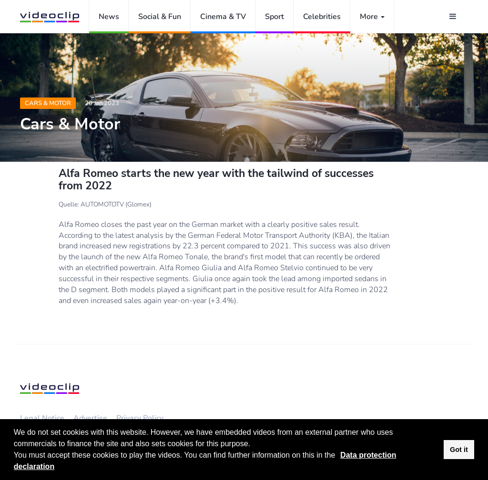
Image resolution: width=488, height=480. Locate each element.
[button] (338, 456)
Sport (274, 16)
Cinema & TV (223, 16)
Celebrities (322, 16)
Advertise (90, 418)
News (109, 16)
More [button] (372, 16)
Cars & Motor (48, 103)
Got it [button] (459, 449)
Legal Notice (42, 418)
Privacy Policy (139, 418)
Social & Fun (159, 16)
